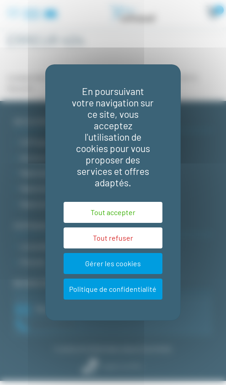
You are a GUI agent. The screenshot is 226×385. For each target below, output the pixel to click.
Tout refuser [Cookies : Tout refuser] (113, 237)
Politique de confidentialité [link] (112, 289)
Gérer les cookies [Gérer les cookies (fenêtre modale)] (113, 263)
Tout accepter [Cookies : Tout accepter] (113, 212)
